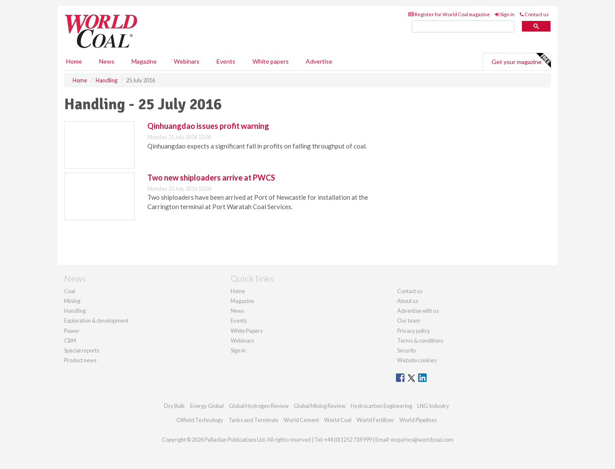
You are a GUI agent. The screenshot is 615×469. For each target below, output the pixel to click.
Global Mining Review (320, 405)
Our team (408, 320)
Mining (72, 300)
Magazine (144, 61)
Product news (80, 360)
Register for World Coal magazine (449, 14)
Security (406, 350)
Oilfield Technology (199, 420)
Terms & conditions (420, 340)
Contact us (534, 14)
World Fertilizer (375, 420)
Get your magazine (521, 60)
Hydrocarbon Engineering (381, 405)
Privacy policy (413, 330)
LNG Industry (433, 405)
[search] (463, 26)
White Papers (247, 330)
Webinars (186, 61)
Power (71, 330)
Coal (69, 291)
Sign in (505, 14)
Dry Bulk (174, 405)
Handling (75, 310)
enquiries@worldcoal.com (422, 439)
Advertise (319, 61)
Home (74, 61)
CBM (70, 340)
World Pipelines (418, 420)
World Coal (337, 420)
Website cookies (416, 360)
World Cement (301, 420)
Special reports (81, 350)
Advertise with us (418, 310)
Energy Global (207, 405)
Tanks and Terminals (253, 420)
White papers (270, 61)
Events (226, 61)
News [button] (106, 61)
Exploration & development (96, 320)
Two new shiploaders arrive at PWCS (211, 177)
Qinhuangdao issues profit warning (208, 126)
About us (407, 300)
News (237, 310)
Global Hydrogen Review (259, 405)
